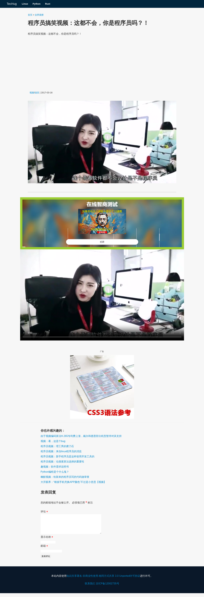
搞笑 (37, 92)
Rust (47, 4)
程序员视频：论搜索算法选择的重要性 (62, 461)
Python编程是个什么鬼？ (55, 471)
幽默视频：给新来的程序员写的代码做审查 (65, 477)
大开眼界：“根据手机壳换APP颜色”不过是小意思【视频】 (73, 482)
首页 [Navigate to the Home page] (30, 15)
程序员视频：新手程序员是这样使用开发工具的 (67, 456)
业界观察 (39, 15)
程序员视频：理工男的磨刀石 (57, 446)
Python (37, 4)
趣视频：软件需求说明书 (55, 466)
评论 (44, 512)
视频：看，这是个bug (53, 441)
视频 (32, 92)
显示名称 (47, 541)
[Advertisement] (102, 63)
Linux (25, 4)
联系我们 (90, 587)
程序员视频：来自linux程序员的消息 (61, 451)
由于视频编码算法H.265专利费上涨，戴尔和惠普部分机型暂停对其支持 (81, 436)
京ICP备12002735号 (107, 587)
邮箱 (44, 550)
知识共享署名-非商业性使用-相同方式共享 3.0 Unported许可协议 (103, 579)
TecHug (12, 3)
